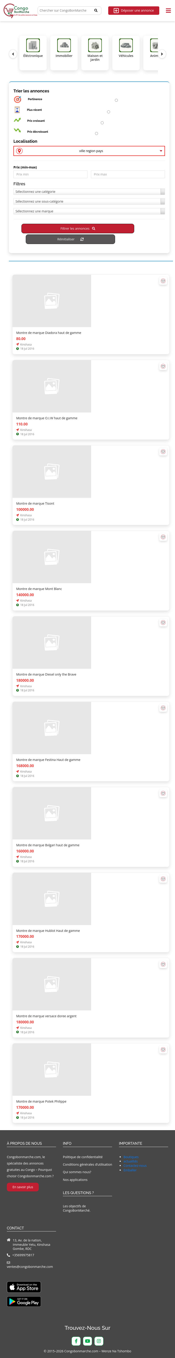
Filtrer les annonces (77, 228)
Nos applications (75, 1179)
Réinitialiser (70, 239)
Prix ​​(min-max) (25, 167)
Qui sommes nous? (77, 1172)
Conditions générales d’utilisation (87, 1164)
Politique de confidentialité (83, 1157)
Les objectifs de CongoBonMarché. (76, 1208)
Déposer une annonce (134, 10)
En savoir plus (23, 1187)
